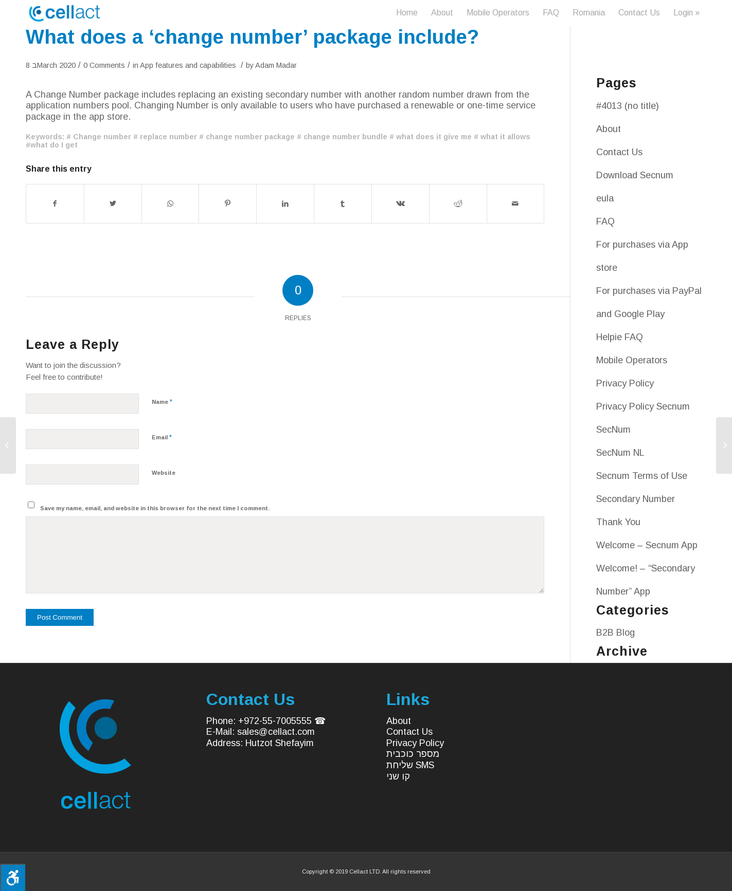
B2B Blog (615, 632)
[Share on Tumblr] (342, 203)
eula (605, 198)
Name (162, 401)
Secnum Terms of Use (641, 476)
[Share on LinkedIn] (285, 203)
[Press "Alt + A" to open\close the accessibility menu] (12, 877)
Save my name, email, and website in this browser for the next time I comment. (155, 508)
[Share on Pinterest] (227, 203)
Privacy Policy (625, 383)
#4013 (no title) (627, 106)
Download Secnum (634, 175)
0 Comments (104, 65)
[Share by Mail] (515, 203)
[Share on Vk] (400, 203)
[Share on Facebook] (55, 203)
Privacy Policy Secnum (643, 406)
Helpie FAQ (619, 337)
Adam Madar (276, 65)
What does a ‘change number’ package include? (252, 37)
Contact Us (619, 152)
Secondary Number (635, 499)
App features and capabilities (188, 65)
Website (163, 473)
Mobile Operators (631, 360)
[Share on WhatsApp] (170, 203)
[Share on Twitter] (112, 203)
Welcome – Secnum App (647, 545)
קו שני (398, 776)
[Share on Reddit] (458, 203)
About (608, 129)
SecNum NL (620, 453)
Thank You (618, 522)
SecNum (613, 429)
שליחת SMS (410, 765)
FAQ (605, 221)
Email (162, 437)
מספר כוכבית (412, 754)
